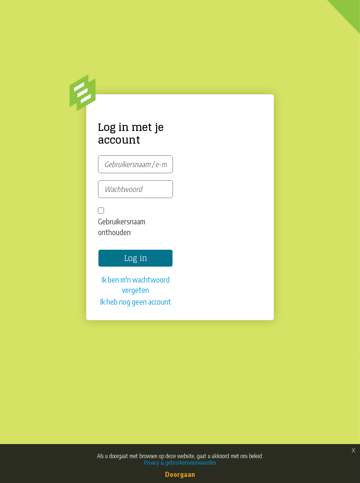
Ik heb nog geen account (135, 302)
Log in (135, 258)
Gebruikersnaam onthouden (121, 227)
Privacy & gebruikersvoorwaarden (180, 462)
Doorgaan (180, 474)
